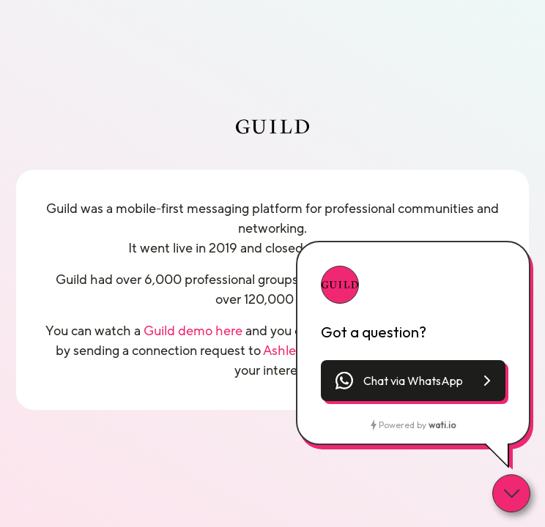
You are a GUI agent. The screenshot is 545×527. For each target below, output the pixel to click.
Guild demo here (193, 331)
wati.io (442, 424)
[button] (413, 380)
